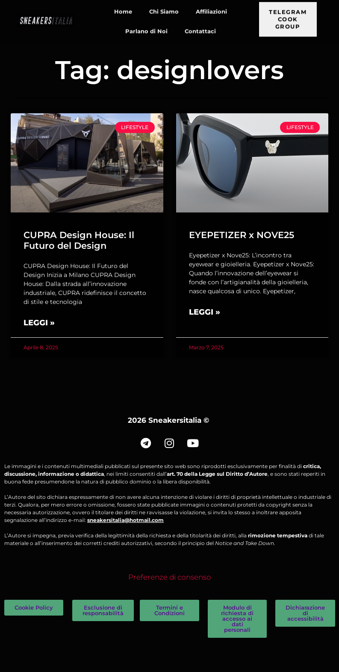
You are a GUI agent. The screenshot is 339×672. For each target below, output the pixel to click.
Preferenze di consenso (169, 577)
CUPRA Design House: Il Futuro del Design (79, 240)
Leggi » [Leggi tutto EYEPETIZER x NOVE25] (204, 312)
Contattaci (200, 24)
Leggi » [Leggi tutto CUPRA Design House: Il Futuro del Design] (39, 322)
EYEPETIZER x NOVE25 (241, 235)
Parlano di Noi (146, 24)
